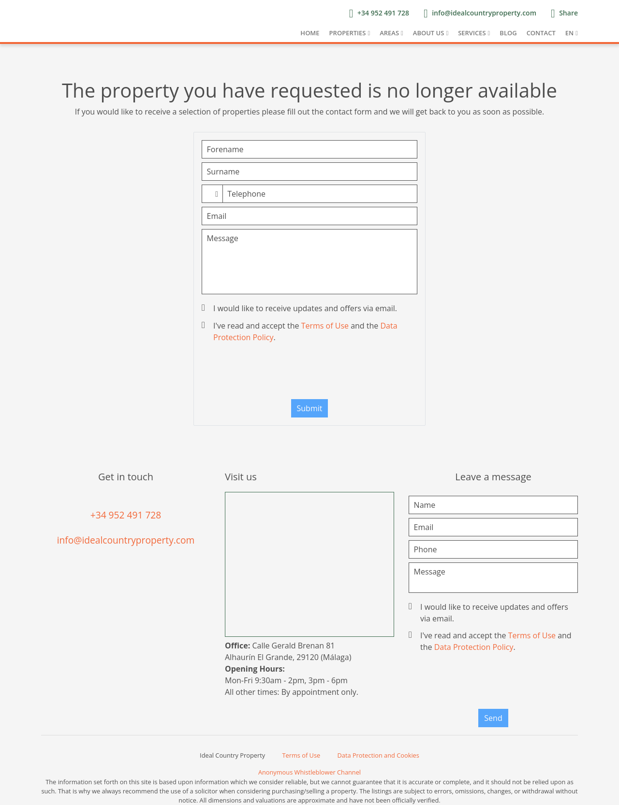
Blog (508, 33)
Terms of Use (325, 325)
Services (472, 33)
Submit (310, 408)
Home (309, 33)
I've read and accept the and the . (301, 331)
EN (569, 33)
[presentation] (309, 373)
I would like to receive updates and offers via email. (300, 308)
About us (428, 33)
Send (493, 718)
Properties (347, 33)
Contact (541, 33)
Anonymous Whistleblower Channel (309, 772)
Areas (389, 33)
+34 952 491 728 (126, 514)
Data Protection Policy (474, 647)
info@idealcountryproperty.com (126, 539)
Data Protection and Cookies (378, 755)
